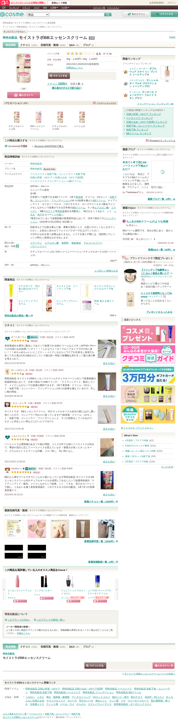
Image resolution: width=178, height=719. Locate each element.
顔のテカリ (137, 697)
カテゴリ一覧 (99, 8)
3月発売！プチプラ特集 (136, 461)
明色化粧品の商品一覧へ (18, 315)
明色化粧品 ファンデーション (98, 692)
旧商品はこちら (74, 67)
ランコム (65, 598)
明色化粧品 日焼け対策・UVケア (42, 688)
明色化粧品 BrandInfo (50, 169)
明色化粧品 (10, 37)
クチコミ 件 (57, 84)
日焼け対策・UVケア (41, 177)
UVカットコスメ (101, 697)
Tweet (172, 37)
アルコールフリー (93, 243)
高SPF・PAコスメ (154, 697)
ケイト (37, 595)
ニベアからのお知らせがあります (102, 597)
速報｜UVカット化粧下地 (137, 456)
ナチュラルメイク (55, 700)
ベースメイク (37, 174)
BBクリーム (75, 181)
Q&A (45, 7)
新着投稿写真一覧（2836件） (100, 541)
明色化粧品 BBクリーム (128, 692)
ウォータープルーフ (138, 700)
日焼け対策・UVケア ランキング (143, 114)
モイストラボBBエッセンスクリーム (53, 37)
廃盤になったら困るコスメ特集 (140, 451)
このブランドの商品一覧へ (51, 619)
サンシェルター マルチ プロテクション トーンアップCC (143, 83)
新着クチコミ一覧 (100, 501)
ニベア (91, 598)
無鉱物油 (76, 243)
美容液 (79, 197)
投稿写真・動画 (53, 45)
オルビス (12, 598)
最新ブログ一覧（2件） (160, 199)
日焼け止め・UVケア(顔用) (69, 177)
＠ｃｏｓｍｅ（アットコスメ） (137, 427)
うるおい (30, 697)
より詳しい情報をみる (106, 270)
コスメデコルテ (137, 80)
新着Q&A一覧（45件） (160, 249)
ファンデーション (56, 181)
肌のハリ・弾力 (120, 697)
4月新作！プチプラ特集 (136, 440)
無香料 (65, 243)
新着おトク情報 (59, 3)
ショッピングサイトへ (20, 601)
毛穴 (39, 214)
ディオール (134, 92)
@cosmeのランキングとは (162, 140)
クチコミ (28, 45)
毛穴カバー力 (86, 700)
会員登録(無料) (156, 2)
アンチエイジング (81, 697)
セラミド (50, 211)
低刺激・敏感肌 (61, 697)
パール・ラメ (67, 704)
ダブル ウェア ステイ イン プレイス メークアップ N (143, 71)
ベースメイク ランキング (139, 118)
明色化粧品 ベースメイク (118, 688)
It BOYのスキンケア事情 (137, 445)
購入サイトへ (23, 95)
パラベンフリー (38, 246)
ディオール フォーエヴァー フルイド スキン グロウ (143, 95)
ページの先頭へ (149, 674)
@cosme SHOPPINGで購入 (49, 146)
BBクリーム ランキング (138, 133)
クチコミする (59, 76)
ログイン (171, 2)
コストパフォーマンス (100, 704)
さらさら (81, 704)
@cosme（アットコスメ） (69, 717)
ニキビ (40, 697)
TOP (4, 7)
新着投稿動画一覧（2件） (102, 562)
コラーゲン (36, 243)
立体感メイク (37, 704)
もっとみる (167, 466)
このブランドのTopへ (18, 619)
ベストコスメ (113, 8)
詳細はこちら (23, 633)
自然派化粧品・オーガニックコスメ (132, 704)
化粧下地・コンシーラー (60, 174)
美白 (48, 697)
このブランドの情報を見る (15, 31)
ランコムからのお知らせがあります (77, 597)
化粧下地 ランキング (137, 129)
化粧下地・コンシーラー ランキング (145, 125)
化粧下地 (80, 174)
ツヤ (123, 700)
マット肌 (114, 700)
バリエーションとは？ (107, 103)
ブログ (37, 7)
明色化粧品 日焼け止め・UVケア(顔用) (82, 688)
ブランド (26, 7)
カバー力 (72, 700)
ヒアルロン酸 (102, 207)
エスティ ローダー (138, 68)
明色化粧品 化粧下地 (41, 692)
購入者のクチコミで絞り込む (66, 88)
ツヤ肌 (57, 214)
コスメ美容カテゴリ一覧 (15, 714)
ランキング (14, 7)
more (112, 260)
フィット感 (52, 704)
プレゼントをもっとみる (159, 312)
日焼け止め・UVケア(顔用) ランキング (146, 122)
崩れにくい (101, 700)
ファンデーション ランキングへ (154, 103)
